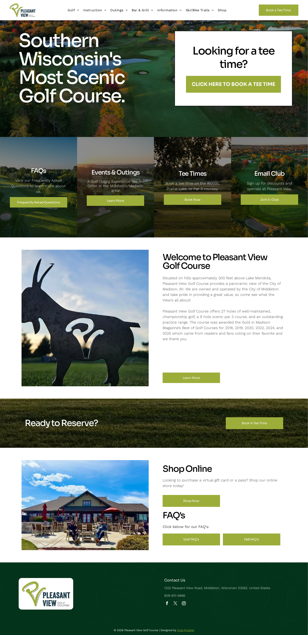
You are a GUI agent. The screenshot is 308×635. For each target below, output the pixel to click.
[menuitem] (73, 10)
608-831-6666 (174, 595)
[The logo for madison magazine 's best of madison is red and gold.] (193, 357)
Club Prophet (185, 630)
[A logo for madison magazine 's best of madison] (252, 357)
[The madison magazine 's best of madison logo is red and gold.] (212, 357)
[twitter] (175, 604)
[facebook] (167, 604)
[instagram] (184, 604)
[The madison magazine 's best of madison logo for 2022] (232, 357)
